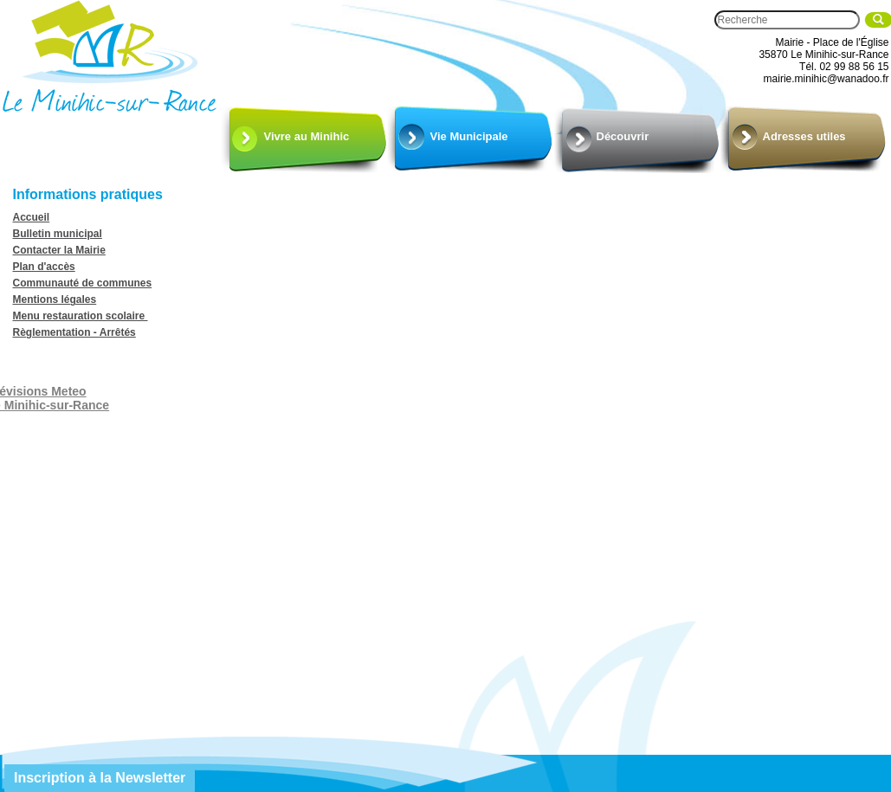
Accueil (31, 217)
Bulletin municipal (57, 234)
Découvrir (623, 136)
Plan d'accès (44, 267)
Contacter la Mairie (59, 250)
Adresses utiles (804, 136)
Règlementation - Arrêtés (74, 332)
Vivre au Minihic (307, 136)
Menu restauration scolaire (80, 316)
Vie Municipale (469, 136)
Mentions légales (55, 299)
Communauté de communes (82, 283)
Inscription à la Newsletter (99, 777)
